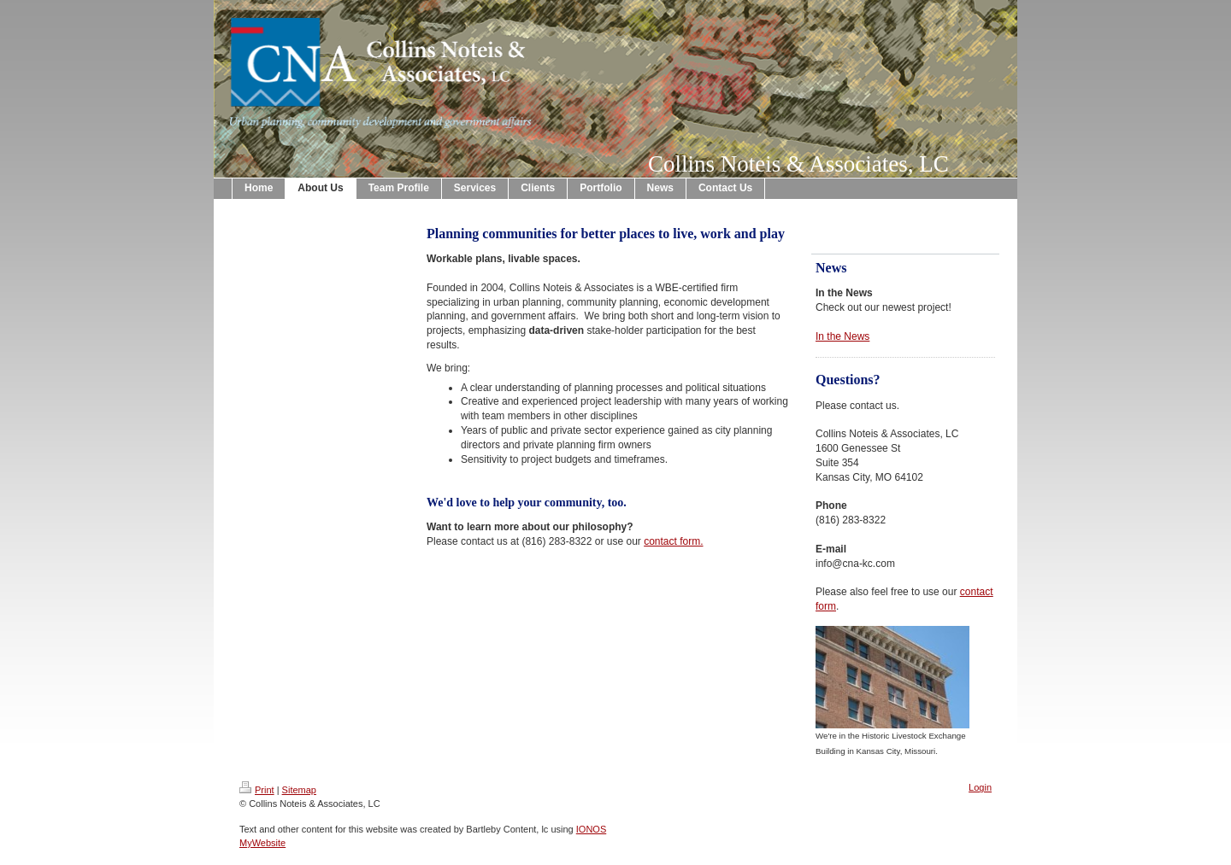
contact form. (673, 541)
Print (256, 790)
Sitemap (299, 790)
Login (980, 787)
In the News (842, 336)
